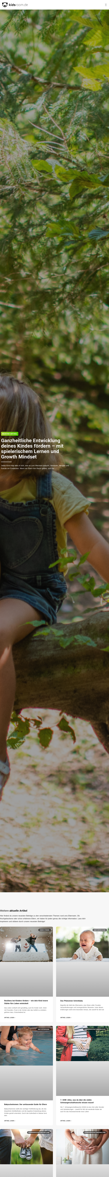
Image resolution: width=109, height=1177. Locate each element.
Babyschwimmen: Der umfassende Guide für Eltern (25, 1104)
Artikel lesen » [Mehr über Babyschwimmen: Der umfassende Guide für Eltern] (9, 1121)
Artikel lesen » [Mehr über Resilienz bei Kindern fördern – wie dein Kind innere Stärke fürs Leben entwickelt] (9, 1017)
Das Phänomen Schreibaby (71, 1001)
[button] (106, 5)
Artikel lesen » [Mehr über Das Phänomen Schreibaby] (65, 1017)
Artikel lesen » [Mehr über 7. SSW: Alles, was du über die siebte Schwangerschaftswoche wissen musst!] (65, 1121)
